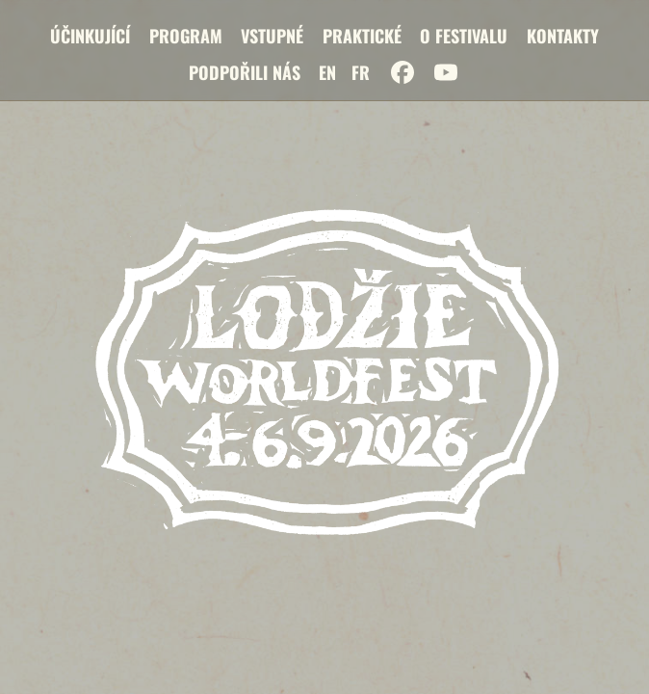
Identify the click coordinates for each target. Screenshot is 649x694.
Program (185, 35)
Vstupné (272, 35)
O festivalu (463, 35)
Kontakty (563, 35)
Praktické (362, 35)
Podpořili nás (244, 72)
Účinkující (90, 35)
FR (360, 72)
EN (327, 72)
